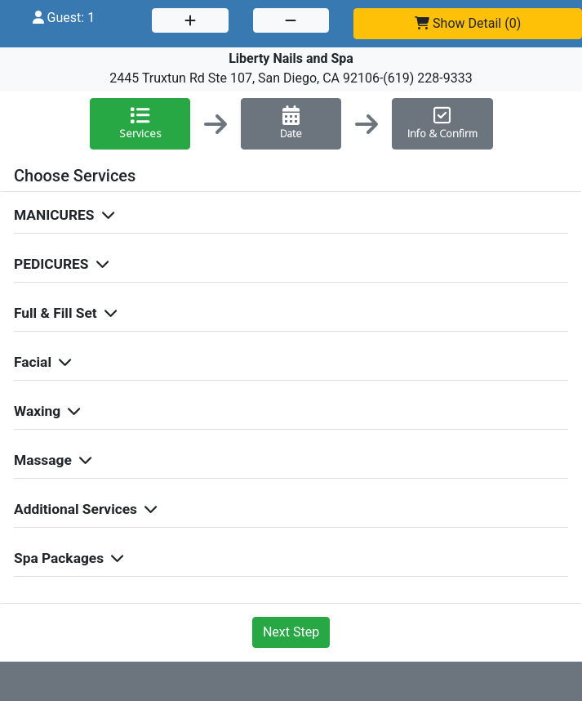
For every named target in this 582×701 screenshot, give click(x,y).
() (468, 23)
